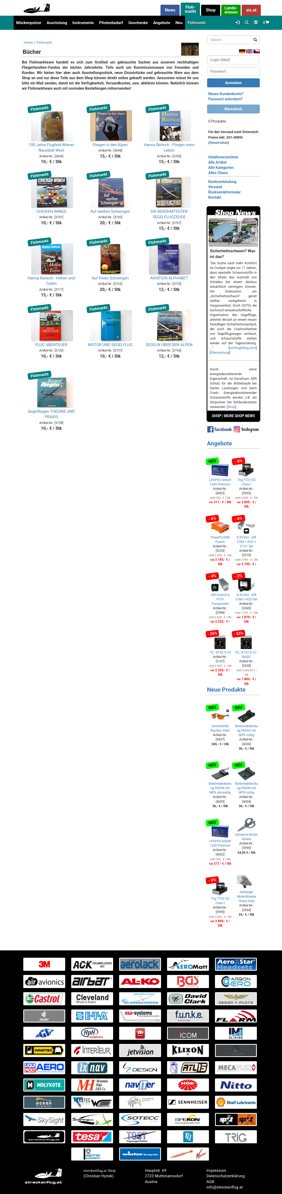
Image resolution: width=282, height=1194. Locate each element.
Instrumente (83, 22)
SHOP (216, 416)
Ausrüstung (57, 22)
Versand (215, 187)
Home (28, 42)
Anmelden (233, 83)
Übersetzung (220, 352)
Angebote (161, 22)
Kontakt (214, 197)
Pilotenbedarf (111, 22)
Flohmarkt (197, 22)
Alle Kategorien (221, 167)
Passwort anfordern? (225, 99)
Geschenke (138, 22)
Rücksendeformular (224, 192)
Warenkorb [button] (233, 109)
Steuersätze (218, 143)
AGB (210, 1181)
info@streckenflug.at (225, 1187)
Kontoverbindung (222, 182)
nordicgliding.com (243, 348)
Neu (179, 22)
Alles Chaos (218, 173)
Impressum (216, 1170)
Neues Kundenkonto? (226, 94)
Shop (231, 407)
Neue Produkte (226, 689)
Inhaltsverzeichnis (223, 157)
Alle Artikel (217, 162)
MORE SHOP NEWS (239, 416)
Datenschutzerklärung (226, 1176)
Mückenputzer (29, 22)
